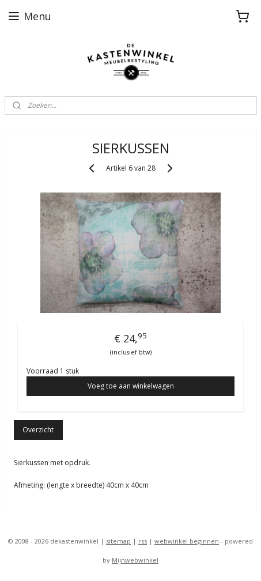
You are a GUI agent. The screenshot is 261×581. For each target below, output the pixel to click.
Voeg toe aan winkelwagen (131, 386)
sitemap (118, 541)
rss (142, 541)
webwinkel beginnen (186, 541)
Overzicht (38, 430)
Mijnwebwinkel (135, 560)
